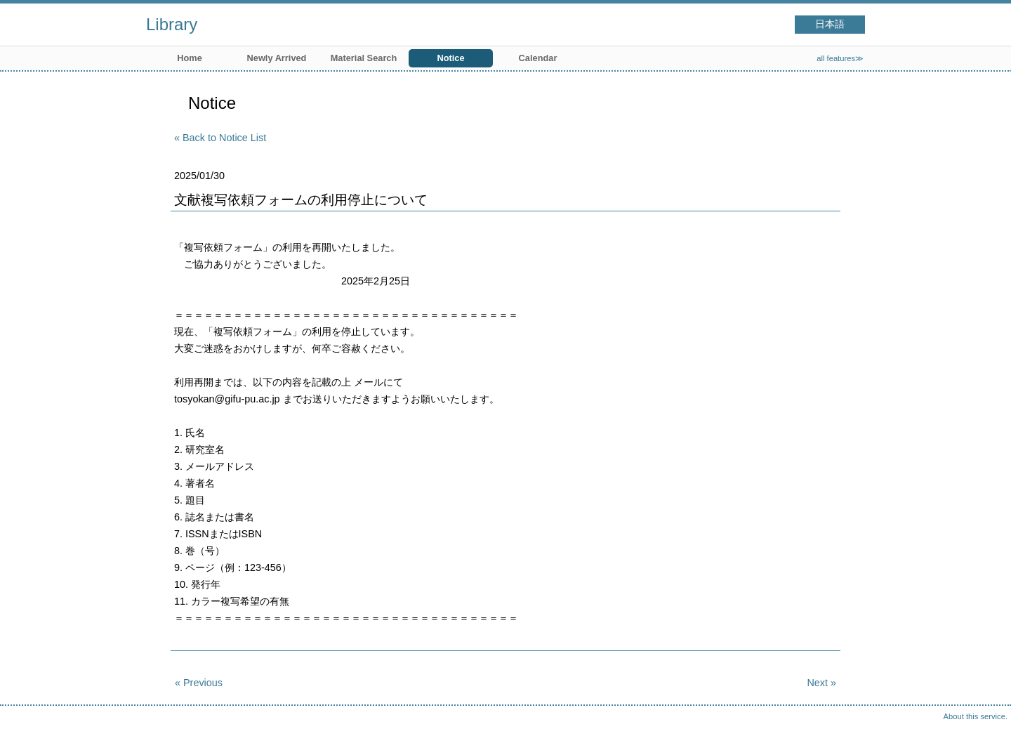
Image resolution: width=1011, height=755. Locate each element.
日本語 (830, 24)
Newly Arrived (277, 58)
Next (817, 682)
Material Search (364, 58)
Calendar (538, 58)
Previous (203, 682)
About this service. (975, 716)
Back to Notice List (224, 137)
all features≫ (840, 58)
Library (171, 24)
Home (189, 58)
